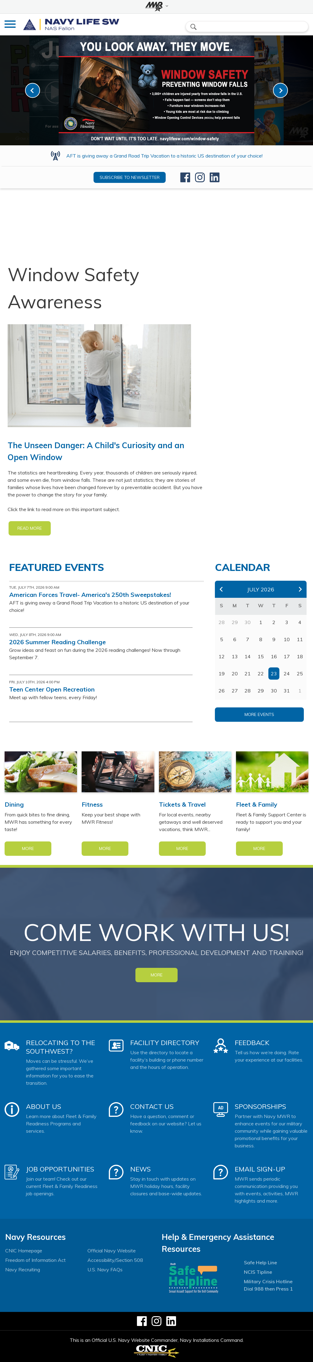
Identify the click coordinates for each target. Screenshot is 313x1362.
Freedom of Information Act (35, 1260)
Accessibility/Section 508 (115, 1260)
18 (300, 656)
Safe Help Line (260, 1262)
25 (300, 673)
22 (261, 673)
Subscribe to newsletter (130, 177)
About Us (43, 1106)
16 (274, 656)
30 (274, 691)
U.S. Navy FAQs (105, 1269)
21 (248, 673)
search (193, 27)
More (28, 848)
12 (222, 656)
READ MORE (29, 528)
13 (235, 656)
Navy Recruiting (22, 1269)
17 (287, 656)
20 (235, 673)
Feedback (252, 1042)
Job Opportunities (60, 1169)
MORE (157, 975)
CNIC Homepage (23, 1251)
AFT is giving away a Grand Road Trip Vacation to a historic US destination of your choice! (164, 156)
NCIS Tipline (258, 1272)
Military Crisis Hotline (268, 1281)
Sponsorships (260, 1106)
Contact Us (152, 1106)
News (140, 1169)
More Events (259, 714)
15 (261, 656)
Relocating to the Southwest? (60, 1046)
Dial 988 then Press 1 (268, 1289)
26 (222, 691)
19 (222, 673)
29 (261, 691)
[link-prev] (32, 90)
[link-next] (280, 90)
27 (235, 691)
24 (287, 673)
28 (248, 691)
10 (287, 639)
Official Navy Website (111, 1251)
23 (274, 673)
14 (248, 656)
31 (287, 691)
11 (300, 639)
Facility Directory (164, 1042)
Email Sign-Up (260, 1169)
